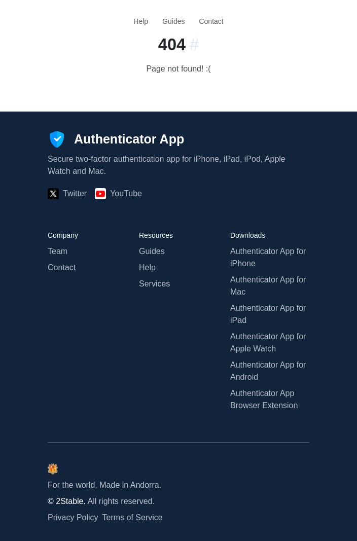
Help (140, 21)
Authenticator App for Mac (268, 285)
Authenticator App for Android (268, 370)
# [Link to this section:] (194, 44)
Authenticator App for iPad (268, 314)
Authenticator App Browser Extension (264, 399)
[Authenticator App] (116, 139)
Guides (173, 21)
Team (57, 251)
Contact (211, 21)
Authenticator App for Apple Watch (268, 342)
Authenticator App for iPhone (268, 257)
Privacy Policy (73, 517)
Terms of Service (132, 517)
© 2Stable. (67, 501)
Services (154, 283)
